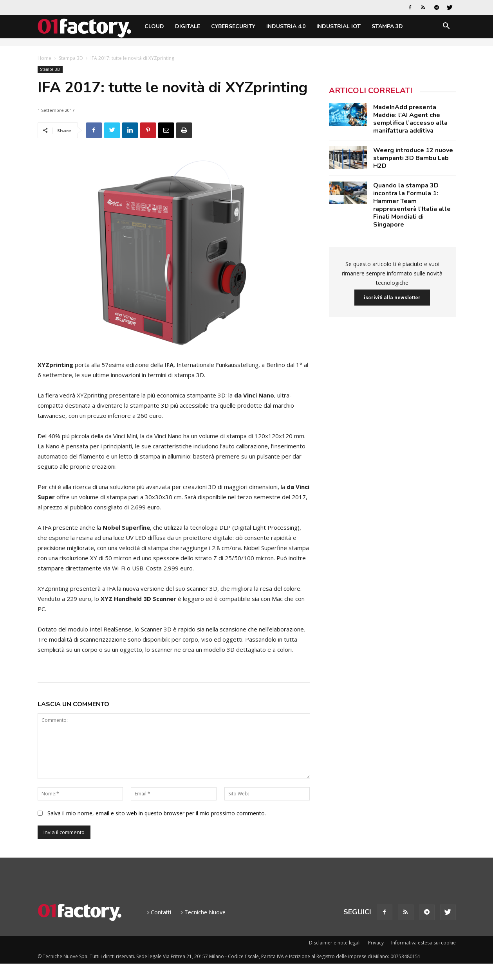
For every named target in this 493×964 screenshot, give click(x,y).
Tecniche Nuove (205, 912)
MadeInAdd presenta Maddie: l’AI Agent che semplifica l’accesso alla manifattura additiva (410, 119)
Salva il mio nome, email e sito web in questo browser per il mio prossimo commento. (156, 813)
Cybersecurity (233, 26)
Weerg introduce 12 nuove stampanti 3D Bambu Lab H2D (413, 158)
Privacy (376, 942)
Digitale (187, 26)
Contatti (161, 912)
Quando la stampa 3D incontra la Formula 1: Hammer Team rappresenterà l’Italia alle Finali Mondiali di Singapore (412, 205)
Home (44, 58)
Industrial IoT (338, 26)
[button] (446, 27)
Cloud (154, 26)
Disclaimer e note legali (335, 942)
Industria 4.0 (285, 26)
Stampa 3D (387, 26)
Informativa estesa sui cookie (423, 942)
